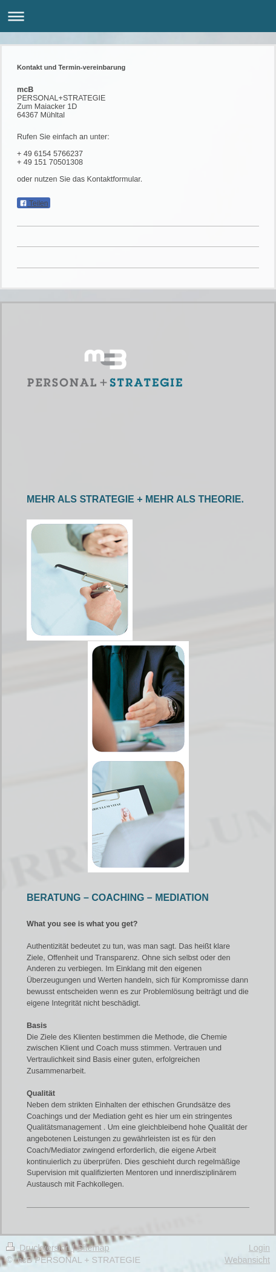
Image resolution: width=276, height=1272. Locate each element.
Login (259, 1248)
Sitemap (93, 1248)
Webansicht (247, 1260)
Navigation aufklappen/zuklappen (138, 16)
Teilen (33, 203)
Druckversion (39, 1248)
